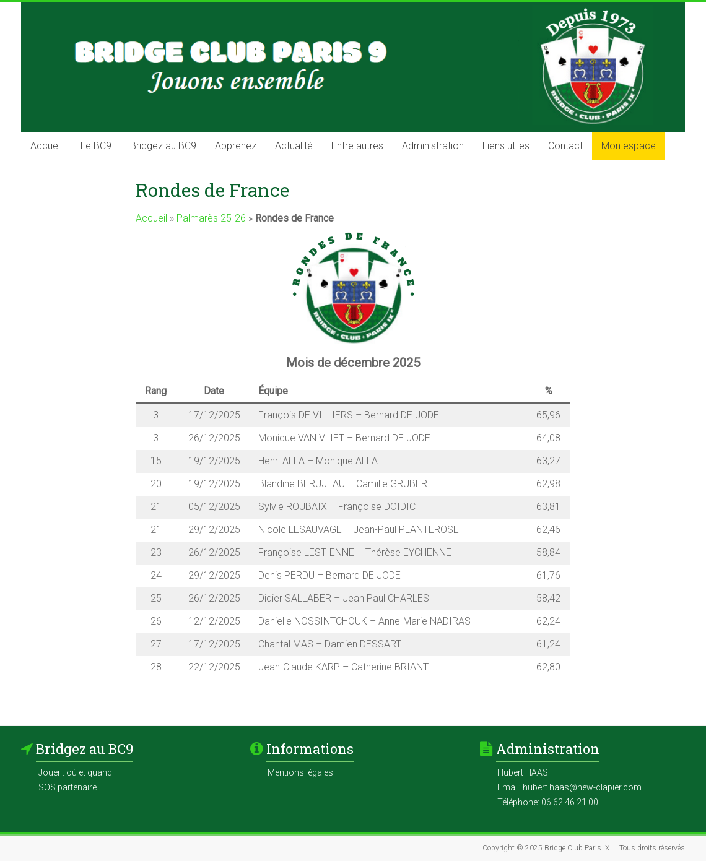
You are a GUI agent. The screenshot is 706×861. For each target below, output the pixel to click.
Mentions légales (300, 772)
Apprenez (235, 146)
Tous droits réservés (652, 848)
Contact (565, 146)
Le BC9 (96, 146)
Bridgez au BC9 (163, 146)
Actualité (294, 146)
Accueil (46, 146)
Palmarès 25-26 (211, 218)
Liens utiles (506, 146)
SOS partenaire (67, 787)
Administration (433, 146)
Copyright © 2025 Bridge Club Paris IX (545, 848)
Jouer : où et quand (75, 772)
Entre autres (357, 146)
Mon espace (628, 146)
